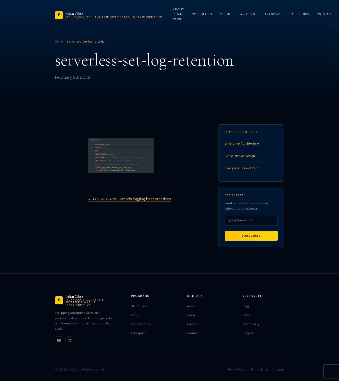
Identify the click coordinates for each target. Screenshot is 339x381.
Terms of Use (259, 369)
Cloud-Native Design (240, 156)
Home (59, 41)
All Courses (139, 306)
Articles (247, 14)
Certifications (141, 324)
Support (249, 333)
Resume (226, 14)
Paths (135, 315)
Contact (325, 14)
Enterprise (138, 333)
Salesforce (300, 14)
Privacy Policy (236, 369)
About (191, 306)
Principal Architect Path (242, 168)
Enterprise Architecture (242, 143)
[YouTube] (59, 340)
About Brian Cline (178, 14)
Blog (246, 306)
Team (191, 315)
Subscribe (251, 236)
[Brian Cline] (108, 15)
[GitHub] (69, 340)
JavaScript (272, 14)
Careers (193, 324)
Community (251, 324)
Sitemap (278, 369)
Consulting (202, 14)
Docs (246, 315)
